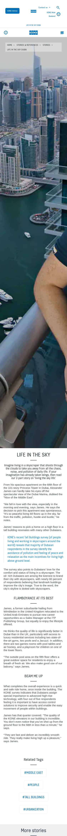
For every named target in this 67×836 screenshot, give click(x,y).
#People (33, 785)
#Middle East (33, 773)
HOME (9, 45)
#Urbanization (33, 809)
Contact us (43, 7)
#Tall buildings (33, 797)
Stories (46, 45)
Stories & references (27, 45)
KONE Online (12, 11)
